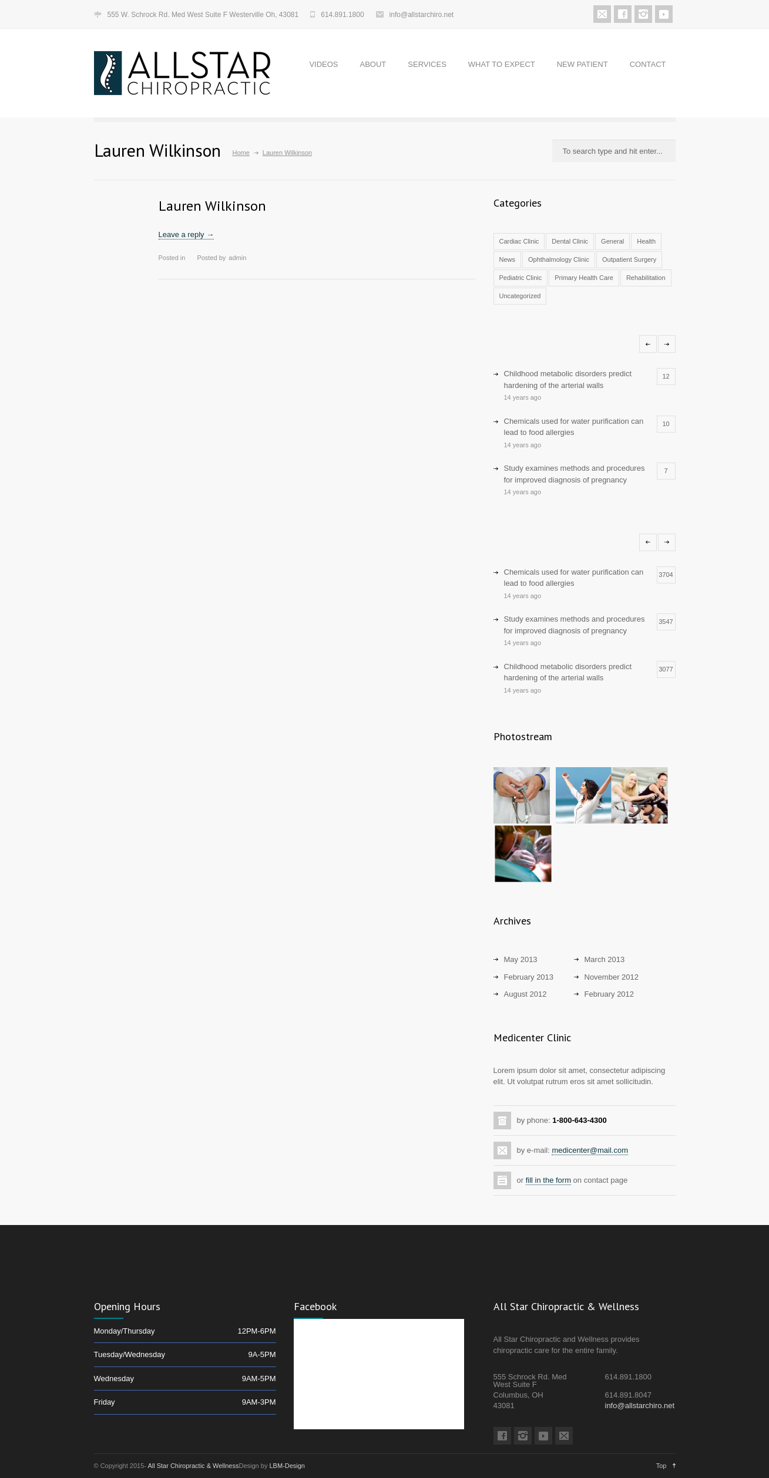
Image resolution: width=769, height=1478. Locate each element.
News (507, 259)
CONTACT (648, 64)
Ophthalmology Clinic (558, 259)
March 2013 (605, 959)
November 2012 (612, 977)
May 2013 (521, 959)
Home (241, 152)
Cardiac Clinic (519, 241)
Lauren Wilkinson (212, 206)
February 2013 (529, 977)
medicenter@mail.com (590, 1150)
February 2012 (609, 994)
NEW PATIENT (582, 64)
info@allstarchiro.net (421, 14)
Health (646, 241)
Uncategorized (520, 295)
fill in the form (548, 1180)
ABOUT (373, 64)
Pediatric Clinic (520, 277)
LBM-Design (287, 1465)
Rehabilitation (646, 277)
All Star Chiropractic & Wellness (193, 1465)
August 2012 (525, 994)
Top (661, 1465)
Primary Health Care (584, 277)
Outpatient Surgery (629, 259)
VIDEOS (323, 64)
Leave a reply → (186, 234)
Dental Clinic (570, 241)
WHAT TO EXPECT (501, 64)
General (612, 241)
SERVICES (427, 64)
